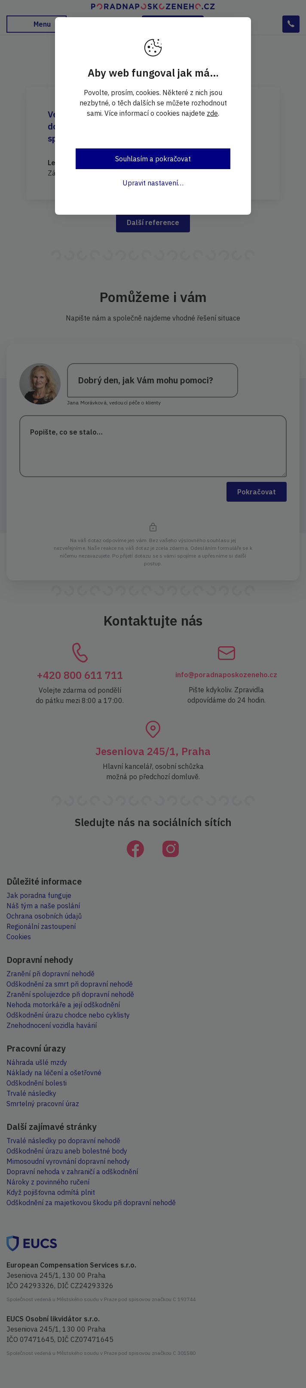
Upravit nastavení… (153, 183)
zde (212, 113)
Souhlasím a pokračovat (153, 158)
